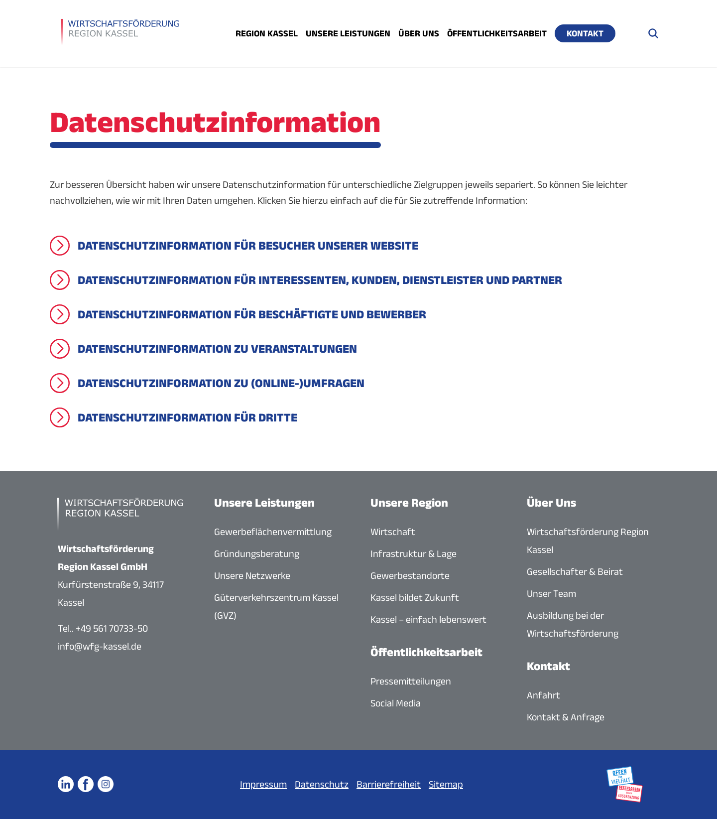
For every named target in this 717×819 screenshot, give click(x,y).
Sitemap (446, 784)
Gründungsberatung (256, 553)
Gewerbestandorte (410, 575)
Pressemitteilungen (410, 681)
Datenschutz (322, 784)
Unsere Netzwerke (252, 575)
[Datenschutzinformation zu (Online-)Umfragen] (207, 383)
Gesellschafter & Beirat (575, 571)
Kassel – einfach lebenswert (428, 619)
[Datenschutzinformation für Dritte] (173, 417)
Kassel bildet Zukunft (414, 597)
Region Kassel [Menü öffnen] (267, 33)
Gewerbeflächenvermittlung (273, 531)
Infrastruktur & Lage (413, 553)
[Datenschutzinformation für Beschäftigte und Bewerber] (238, 314)
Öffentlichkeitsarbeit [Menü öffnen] (497, 33)
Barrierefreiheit (389, 784)
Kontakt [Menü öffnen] (585, 33)
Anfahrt (543, 694)
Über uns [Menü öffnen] (418, 33)
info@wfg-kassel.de (99, 646)
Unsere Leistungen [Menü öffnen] (348, 33)
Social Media (395, 702)
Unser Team (551, 593)
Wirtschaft (392, 531)
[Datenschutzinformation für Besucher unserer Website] (234, 246)
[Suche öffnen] (653, 33)
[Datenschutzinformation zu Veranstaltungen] (203, 349)
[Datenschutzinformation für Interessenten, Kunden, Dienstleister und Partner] (306, 280)
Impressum (263, 784)
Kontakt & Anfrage (565, 716)
